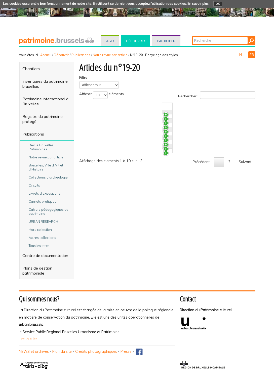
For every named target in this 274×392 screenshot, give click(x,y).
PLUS (92, 114)
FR (252, 55)
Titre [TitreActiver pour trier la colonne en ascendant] (92, 106)
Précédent (201, 257)
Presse (126, 351)
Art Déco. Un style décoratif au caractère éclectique (131, 172)
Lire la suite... (29, 339)
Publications (80, 55)
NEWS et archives (34, 351)
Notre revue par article (110, 55)
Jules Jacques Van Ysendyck (111, 195)
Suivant (245, 257)
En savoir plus (198, 4)
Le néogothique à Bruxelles (110, 214)
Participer (166, 41)
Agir (110, 41)
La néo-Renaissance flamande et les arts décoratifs (131, 205)
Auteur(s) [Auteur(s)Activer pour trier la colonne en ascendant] (232, 106)
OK (218, 4)
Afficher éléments (101, 95)
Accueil (45, 55)
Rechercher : (216, 95)
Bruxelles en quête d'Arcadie (112, 157)
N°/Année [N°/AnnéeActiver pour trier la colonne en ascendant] (208, 106)
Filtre (83, 77)
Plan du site (62, 351)
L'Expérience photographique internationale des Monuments (138, 129)
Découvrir (135, 41)
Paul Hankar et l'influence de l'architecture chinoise (130, 186)
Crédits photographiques (96, 351)
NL (242, 55)
